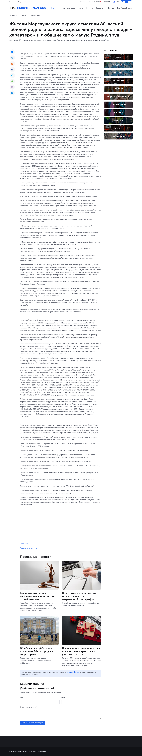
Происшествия (118, 104)
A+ (129, 1)
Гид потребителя (124, 8)
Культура (118, 120)
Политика (118, 88)
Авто (81, 8)
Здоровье (118, 72)
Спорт (118, 128)
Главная (13, 15)
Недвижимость (68, 8)
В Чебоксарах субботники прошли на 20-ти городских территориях (37, 651)
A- (123, 1)
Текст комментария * (28, 707)
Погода (110, 8)
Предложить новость (25, 2)
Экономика (118, 80)
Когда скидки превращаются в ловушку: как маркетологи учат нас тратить (81, 651)
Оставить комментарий (32, 723)
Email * (64, 697)
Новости (54, 8)
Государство (35, 15)
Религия (118, 112)
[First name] (40, 701)
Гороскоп (100, 8)
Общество (118, 135)
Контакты (12, 2)
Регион (118, 56)
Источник (24, 544)
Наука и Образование (118, 96)
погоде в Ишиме (72, 672)
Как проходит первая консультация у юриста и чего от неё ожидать (38, 596)
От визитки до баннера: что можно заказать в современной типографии (79, 596)
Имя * (22, 697)
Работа (89, 8)
